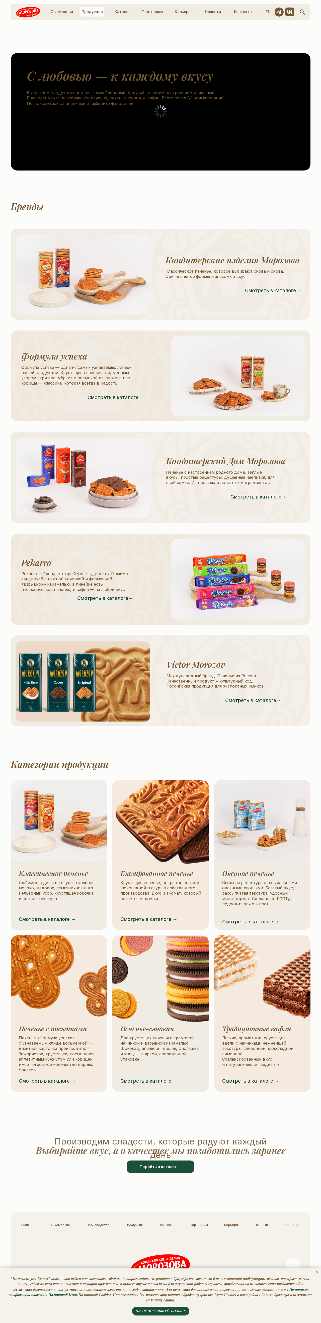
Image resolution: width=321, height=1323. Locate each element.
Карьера (231, 1225)
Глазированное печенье (156, 873)
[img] (59, 820)
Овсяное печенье (248, 873)
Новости (261, 1225)
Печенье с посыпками (53, 1028)
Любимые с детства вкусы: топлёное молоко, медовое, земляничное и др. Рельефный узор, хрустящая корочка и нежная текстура (57, 890)
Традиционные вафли (256, 1028)
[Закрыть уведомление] (317, 1272)
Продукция (134, 1225)
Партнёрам (199, 1225)
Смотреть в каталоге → (47, 919)
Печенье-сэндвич (147, 1028)
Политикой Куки (62, 1294)
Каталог (166, 1225)
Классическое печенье (53, 873)
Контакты (292, 1225)
